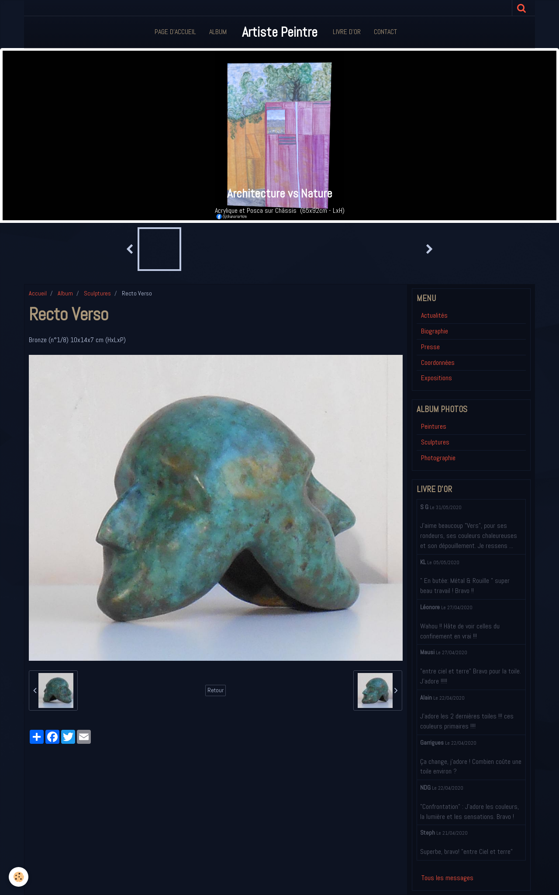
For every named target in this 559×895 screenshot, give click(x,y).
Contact (385, 31)
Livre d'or (347, 31)
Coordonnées (438, 362)
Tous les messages (447, 877)
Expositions (436, 377)
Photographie (438, 457)
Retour (215, 690)
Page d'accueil (175, 31)
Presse (430, 346)
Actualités (434, 315)
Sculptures (97, 293)
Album (218, 31)
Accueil (38, 293)
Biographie (434, 331)
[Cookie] (18, 877)
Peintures (433, 426)
